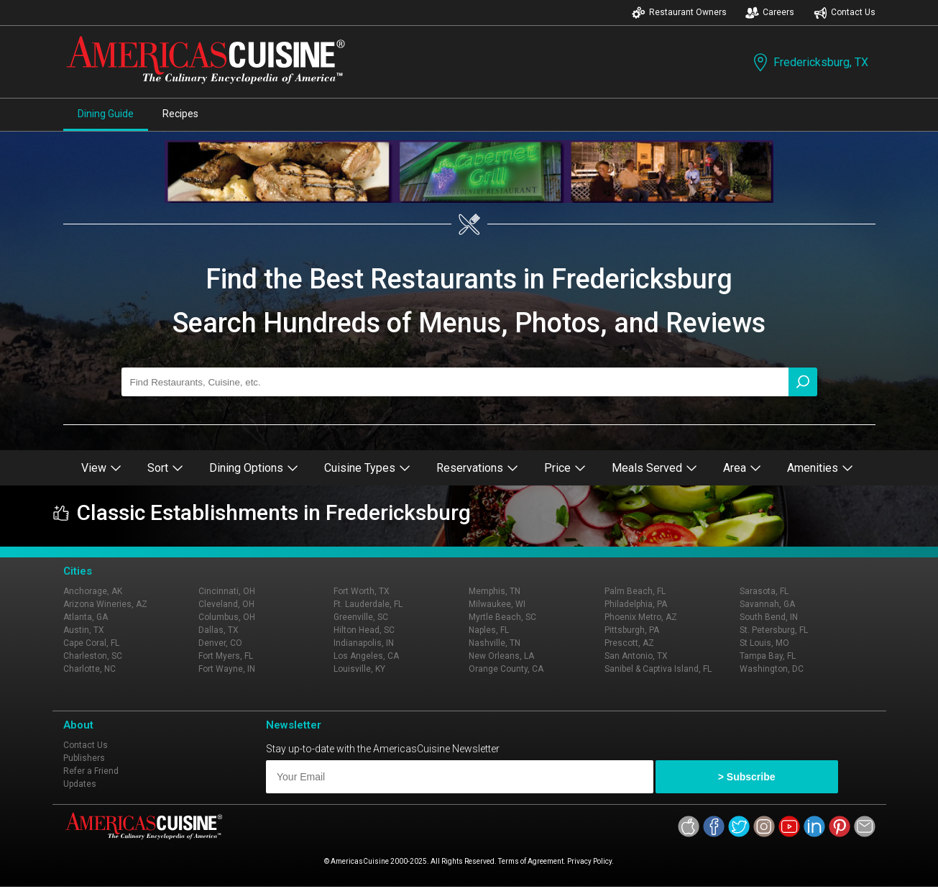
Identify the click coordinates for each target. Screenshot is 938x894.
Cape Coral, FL (91, 643)
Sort (165, 468)
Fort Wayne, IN (226, 669)
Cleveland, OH (226, 604)
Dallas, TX (218, 630)
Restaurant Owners (679, 12)
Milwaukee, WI (497, 604)
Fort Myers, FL (225, 656)
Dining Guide (106, 113)
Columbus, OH (226, 617)
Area (742, 468)
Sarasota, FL (764, 591)
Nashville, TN (494, 643)
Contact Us (844, 12)
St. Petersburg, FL (774, 630)
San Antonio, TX (636, 656)
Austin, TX (83, 630)
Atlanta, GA (85, 617)
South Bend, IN (769, 617)
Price (565, 468)
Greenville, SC (361, 617)
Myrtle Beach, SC (502, 617)
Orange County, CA (506, 669)
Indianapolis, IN (364, 643)
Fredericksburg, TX (809, 62)
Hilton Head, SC (364, 630)
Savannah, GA (767, 604)
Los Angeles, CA (366, 656)
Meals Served (654, 468)
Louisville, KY (359, 669)
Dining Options (253, 468)
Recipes (180, 113)
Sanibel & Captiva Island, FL (658, 669)
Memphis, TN (494, 591)
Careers (769, 12)
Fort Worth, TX (362, 591)
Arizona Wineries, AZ (105, 604)
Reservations (477, 468)
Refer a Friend (91, 771)
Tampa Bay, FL (768, 656)
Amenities (820, 468)
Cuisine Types (367, 468)
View (101, 468)
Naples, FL (489, 630)
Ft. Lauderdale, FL (368, 604)
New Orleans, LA (501, 656)
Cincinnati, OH (226, 591)
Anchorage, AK (92, 591)
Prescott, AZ (629, 643)
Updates (79, 784)
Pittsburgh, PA (631, 630)
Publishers (84, 758)
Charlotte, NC (89, 669)
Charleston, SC (92, 656)
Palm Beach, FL (635, 591)
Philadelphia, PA (635, 604)
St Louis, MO (764, 643)
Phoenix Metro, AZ (640, 617)
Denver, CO (220, 643)
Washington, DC (772, 669)
